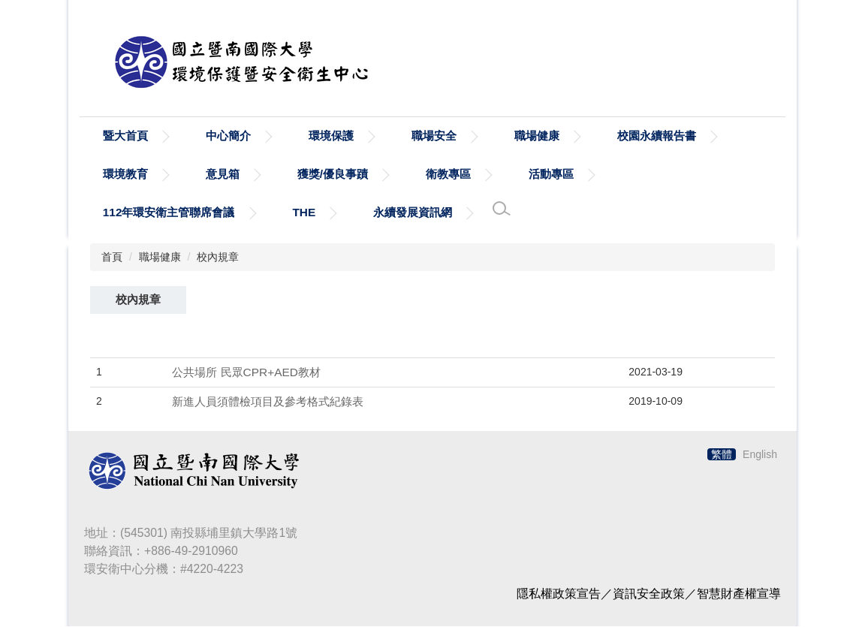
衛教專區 (448, 174)
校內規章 (218, 258)
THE (303, 212)
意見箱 (223, 174)
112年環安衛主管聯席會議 (169, 212)
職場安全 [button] (434, 136)
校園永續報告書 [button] (656, 136)
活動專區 (551, 174)
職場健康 (160, 258)
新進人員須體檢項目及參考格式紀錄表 (267, 402)
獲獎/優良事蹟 (332, 174)
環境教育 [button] (125, 174)
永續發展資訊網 (412, 212)
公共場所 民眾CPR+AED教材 (246, 372)
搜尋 (764, 72)
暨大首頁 (125, 136)
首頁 (111, 258)
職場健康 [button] (536, 136)
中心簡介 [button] (228, 136)
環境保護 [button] (331, 136)
